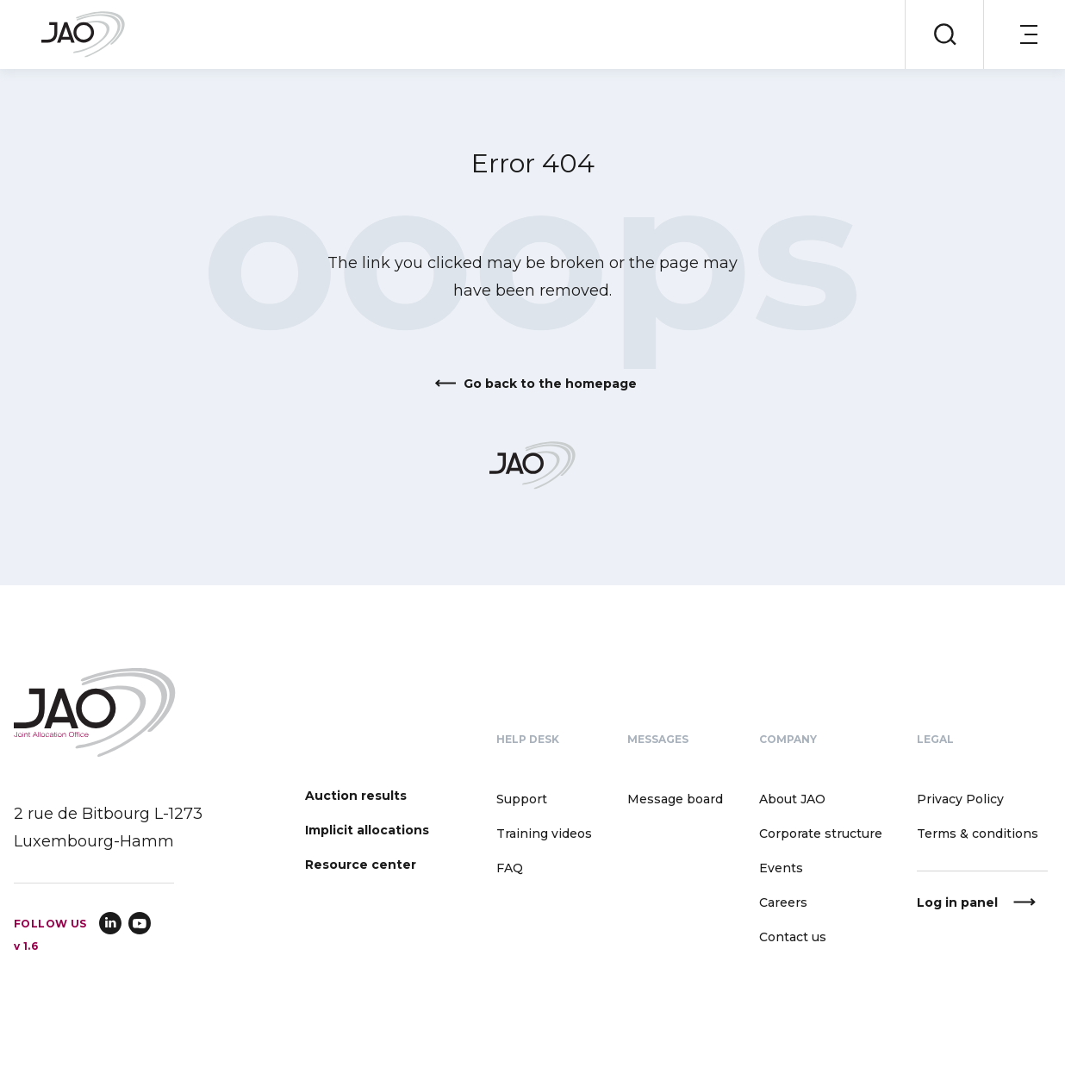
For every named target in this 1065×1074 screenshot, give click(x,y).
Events (781, 868)
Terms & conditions (977, 833)
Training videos (544, 833)
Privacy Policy (960, 799)
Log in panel (957, 902)
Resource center (360, 864)
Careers (783, 902)
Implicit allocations (367, 830)
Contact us (792, 937)
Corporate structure (820, 833)
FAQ (509, 868)
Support (521, 799)
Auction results (356, 795)
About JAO (792, 799)
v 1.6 (26, 946)
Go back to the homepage (550, 384)
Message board (675, 799)
